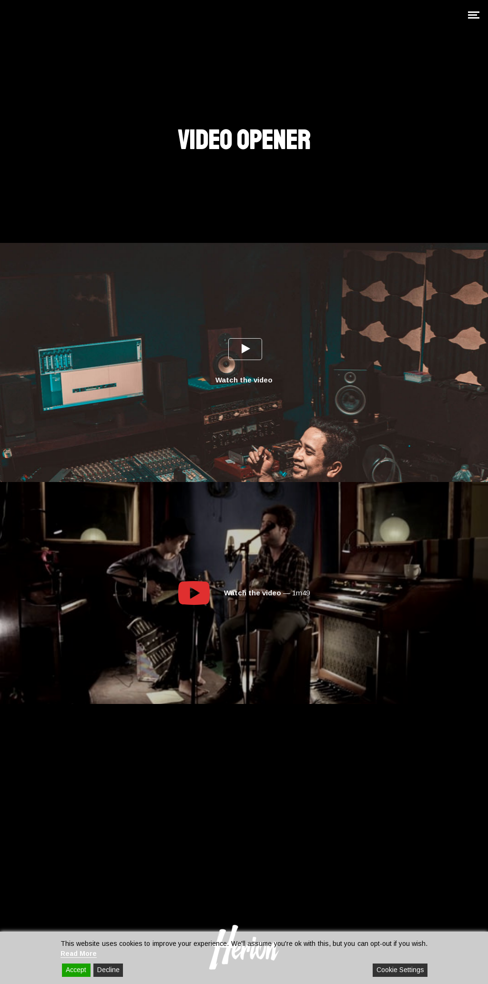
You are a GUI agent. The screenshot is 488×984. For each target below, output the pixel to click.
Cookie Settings (400, 970)
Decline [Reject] (108, 970)
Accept (76, 970)
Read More (79, 953)
